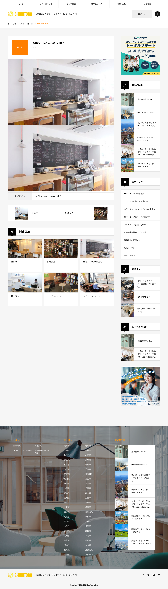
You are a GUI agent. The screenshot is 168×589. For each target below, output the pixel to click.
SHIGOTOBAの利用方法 (134, 194)
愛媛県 (88, 531)
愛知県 (67, 498)
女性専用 (89, 554)
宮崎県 (67, 550)
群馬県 (88, 465)
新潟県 (67, 479)
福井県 (88, 483)
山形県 (88, 455)
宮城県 (88, 450)
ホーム (20, 4)
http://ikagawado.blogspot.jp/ (47, 196)
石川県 (67, 483)
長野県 (88, 488)
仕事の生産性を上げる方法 (135, 232)
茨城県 (88, 460)
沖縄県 (67, 554)
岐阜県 (67, 493)
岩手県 (67, 450)
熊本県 (67, 545)
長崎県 (88, 540)
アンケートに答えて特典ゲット (137, 201)
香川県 (67, 531)
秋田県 (67, 455)
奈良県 (67, 512)
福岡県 (88, 536)
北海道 (67, 446)
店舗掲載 (147, 4)
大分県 (88, 545)
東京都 (67, 474)
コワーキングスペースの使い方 (137, 217)
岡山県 (67, 521)
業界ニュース (96, 4)
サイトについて (46, 4)
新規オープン (129, 248)
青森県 (88, 446)
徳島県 (88, 526)
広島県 (88, 521)
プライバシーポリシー (22, 450)
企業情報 (17, 446)
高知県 (67, 536)
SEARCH (157, 14)
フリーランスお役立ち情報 (135, 225)
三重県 (88, 498)
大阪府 (67, 507)
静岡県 (88, 493)
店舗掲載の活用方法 (132, 240)
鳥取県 (67, 517)
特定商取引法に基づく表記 (44, 451)
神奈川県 (89, 474)
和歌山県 (89, 512)
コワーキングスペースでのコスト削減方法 (139, 210)
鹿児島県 (89, 550)
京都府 (88, 502)
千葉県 (88, 469)
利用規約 (38, 446)
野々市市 (36, 47)
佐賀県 (67, 540)
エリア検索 (71, 4)
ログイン (141, 14)
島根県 (88, 517)
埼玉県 (67, 469)
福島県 (67, 460)
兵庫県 (88, 507)
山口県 (67, 526)
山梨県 (67, 488)
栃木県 (67, 465)
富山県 (88, 479)
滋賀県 (67, 502)
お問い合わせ (122, 4)
